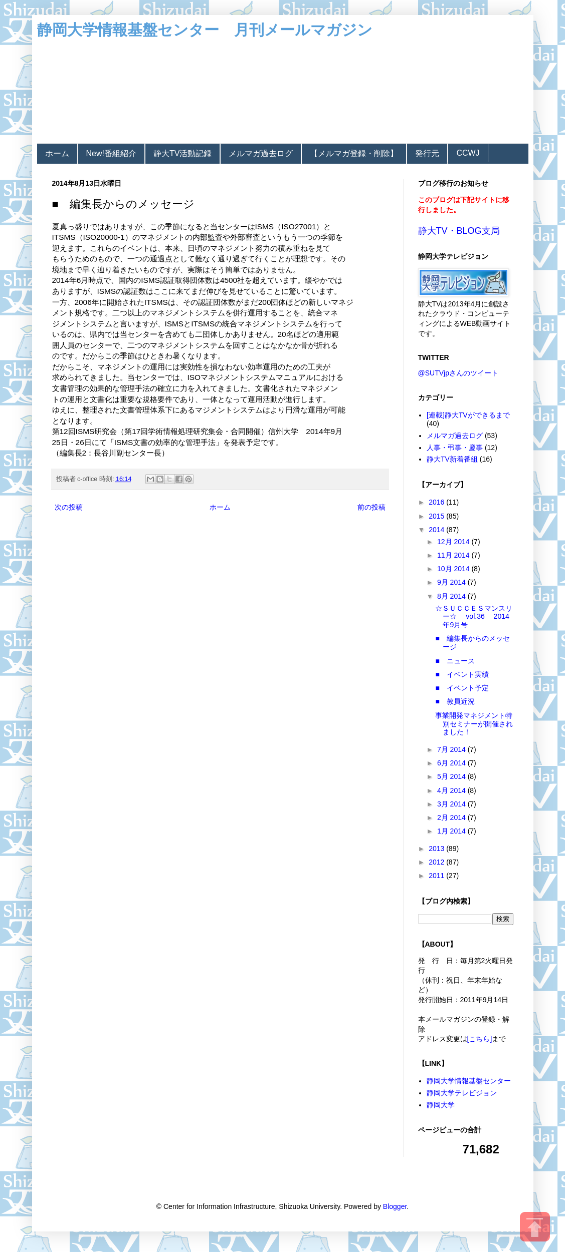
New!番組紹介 (111, 153)
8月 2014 (452, 596)
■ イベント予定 (461, 688)
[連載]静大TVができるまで (468, 415)
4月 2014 (452, 790)
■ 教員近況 (454, 701)
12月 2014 (454, 542)
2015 (437, 516)
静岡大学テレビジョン (462, 1093)
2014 (437, 530)
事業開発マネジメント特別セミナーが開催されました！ (474, 723)
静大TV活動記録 (182, 153)
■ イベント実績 (461, 674)
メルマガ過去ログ (261, 153)
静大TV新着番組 (452, 459)
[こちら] (479, 1039)
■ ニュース (454, 661)
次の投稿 (69, 507)
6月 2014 (452, 763)
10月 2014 (454, 569)
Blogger (395, 1206)
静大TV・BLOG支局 (459, 231)
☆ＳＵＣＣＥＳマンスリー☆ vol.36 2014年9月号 (473, 616)
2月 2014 (452, 817)
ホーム (57, 153)
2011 (437, 876)
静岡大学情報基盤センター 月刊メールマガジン (204, 30)
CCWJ (467, 153)
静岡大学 (441, 1105)
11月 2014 (454, 555)
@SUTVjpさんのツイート (458, 373)
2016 (437, 502)
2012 (437, 862)
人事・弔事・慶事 (455, 448)
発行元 (427, 153)
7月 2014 (452, 749)
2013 (437, 849)
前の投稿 (371, 507)
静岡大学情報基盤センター (469, 1081)
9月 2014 (452, 582)
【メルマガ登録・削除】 (354, 153)
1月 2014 (452, 831)
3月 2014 (452, 804)
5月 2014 (452, 776)
